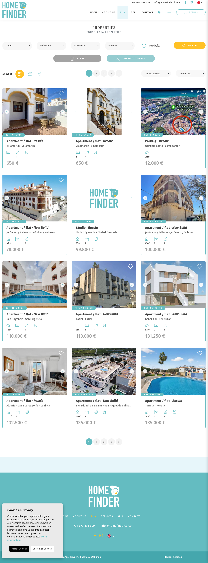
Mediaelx (177, 557)
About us (109, 12)
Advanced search (131, 59)
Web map (96, 557)
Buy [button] (122, 12)
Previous (5, 111)
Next (63, 111)
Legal (65, 557)
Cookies (84, 557)
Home (94, 12)
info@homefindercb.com (167, 2)
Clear (77, 58)
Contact (147, 12)
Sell (134, 12)
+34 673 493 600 (141, 2)
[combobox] (17, 46)
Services (107, 516)
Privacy (74, 557)
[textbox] (19, 45)
